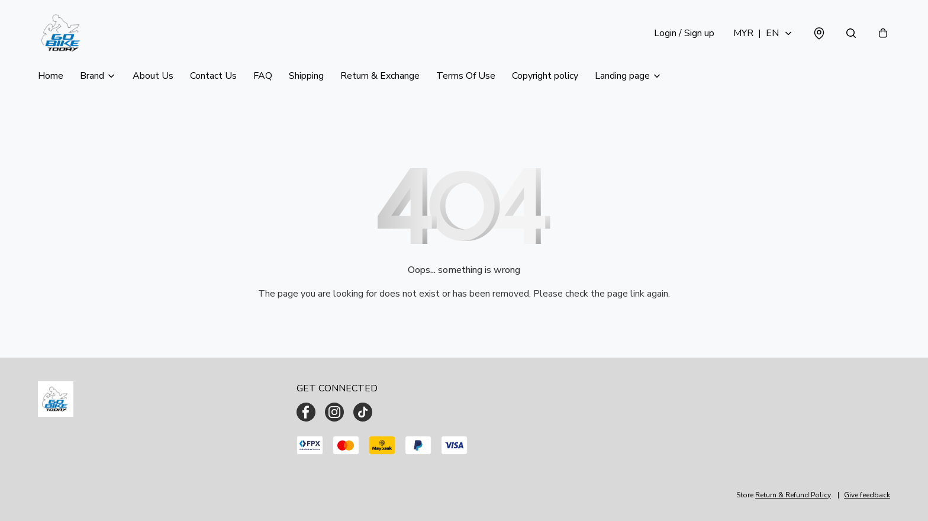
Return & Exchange (380, 75)
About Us (153, 75)
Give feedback (867, 495)
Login (684, 33)
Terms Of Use (465, 75)
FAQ (262, 75)
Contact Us (213, 75)
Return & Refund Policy (793, 495)
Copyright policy (545, 75)
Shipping (306, 75)
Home (50, 75)
